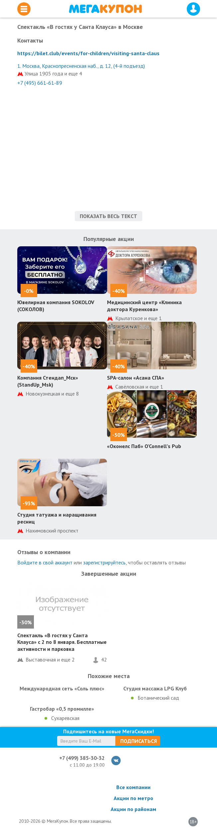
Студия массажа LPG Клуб (155, 688)
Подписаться (138, 741)
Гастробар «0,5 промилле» (62, 708)
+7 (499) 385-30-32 (82, 758)
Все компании (133, 787)
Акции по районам (133, 809)
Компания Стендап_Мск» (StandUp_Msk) (47, 381)
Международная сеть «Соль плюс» (62, 688)
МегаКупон (105, 9)
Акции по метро (133, 798)
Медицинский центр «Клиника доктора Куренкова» (144, 305)
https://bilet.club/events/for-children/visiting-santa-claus (88, 53)
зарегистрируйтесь (104, 562)
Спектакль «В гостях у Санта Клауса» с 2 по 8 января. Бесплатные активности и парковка (62, 642)
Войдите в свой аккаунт (44, 562)
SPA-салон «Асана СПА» (135, 377)
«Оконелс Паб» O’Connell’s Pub (144, 446)
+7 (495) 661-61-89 (39, 82)
